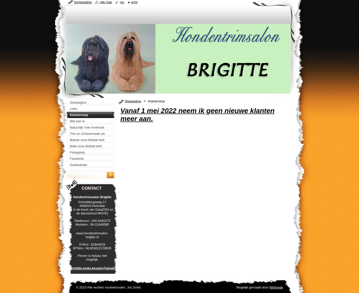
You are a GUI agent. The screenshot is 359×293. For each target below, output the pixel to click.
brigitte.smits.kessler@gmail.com (96, 268)
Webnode (276, 287)
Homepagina (82, 2)
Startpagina (133, 101)
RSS (122, 2)
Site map (106, 2)
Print (134, 2)
